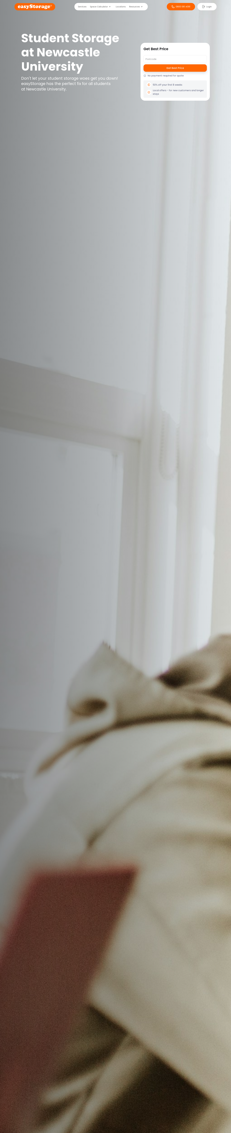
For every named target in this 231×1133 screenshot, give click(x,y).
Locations (121, 6)
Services (82, 6)
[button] (101, 7)
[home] (34, 6)
